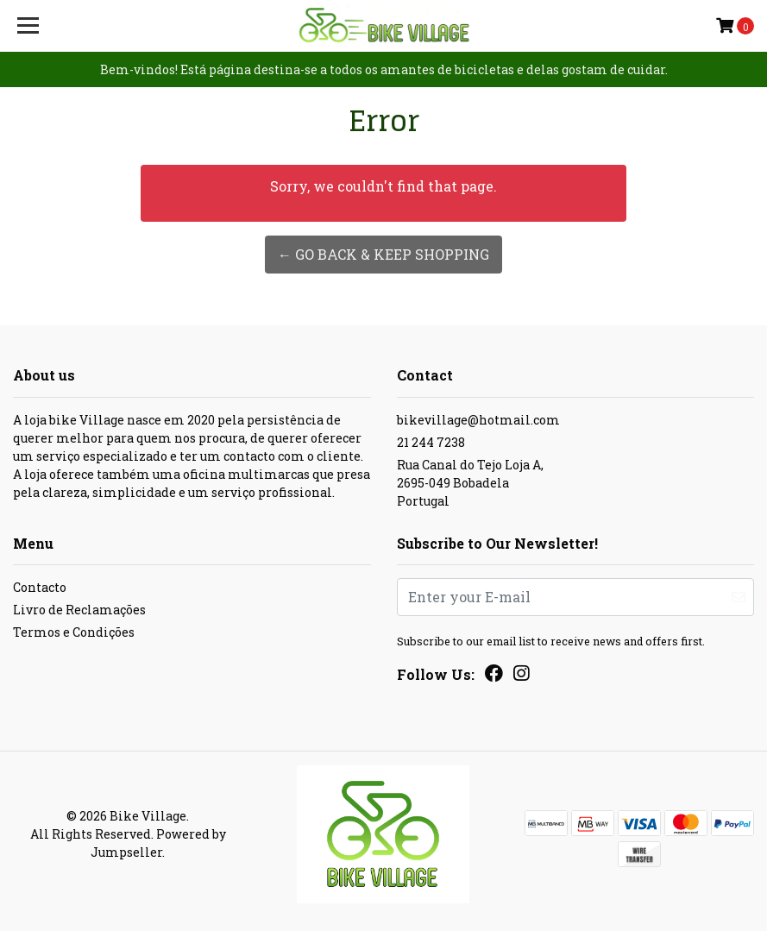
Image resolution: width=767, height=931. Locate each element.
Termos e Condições (74, 632)
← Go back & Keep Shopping (383, 254)
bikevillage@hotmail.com (478, 420)
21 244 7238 (431, 442)
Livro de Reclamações (79, 609)
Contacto (39, 587)
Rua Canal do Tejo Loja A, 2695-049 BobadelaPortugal (470, 482)
